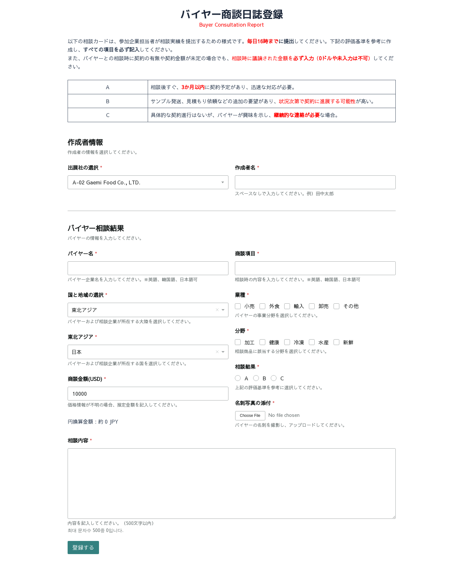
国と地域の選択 (87, 295)
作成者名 (247, 167)
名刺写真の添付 (255, 403)
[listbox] (148, 352)
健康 (274, 342)
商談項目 (247, 253)
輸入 (299, 306)
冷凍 (299, 342)
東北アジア (82, 337)
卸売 (323, 306)
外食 (274, 306)
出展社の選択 (85, 167)
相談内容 (80, 440)
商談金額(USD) (87, 379)
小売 (249, 306)
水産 (323, 342)
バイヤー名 (82, 253)
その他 (351, 306)
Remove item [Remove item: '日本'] (217, 352)
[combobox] (148, 310)
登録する (83, 547)
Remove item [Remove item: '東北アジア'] (217, 310)
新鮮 (348, 342)
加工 (249, 342)
